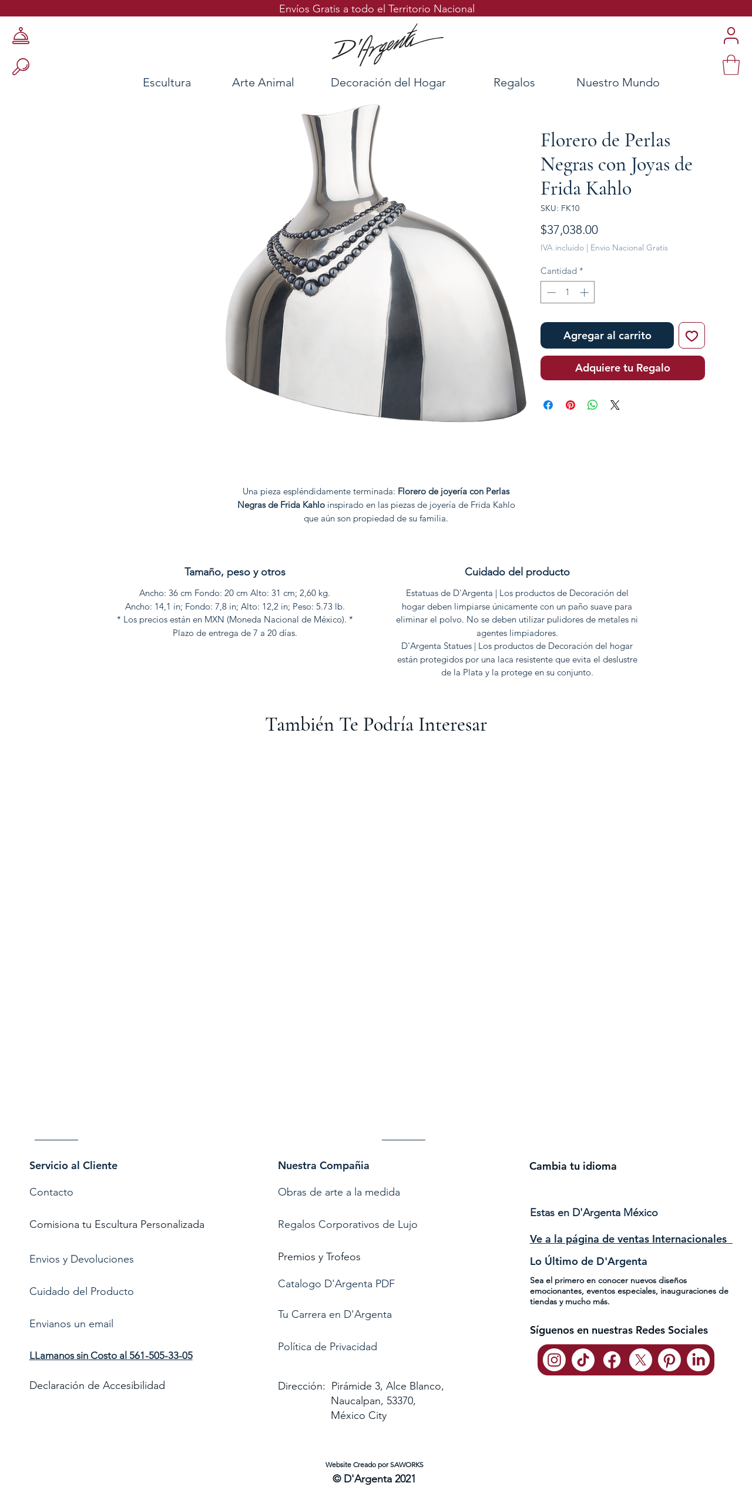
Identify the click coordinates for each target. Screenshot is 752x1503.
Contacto (52, 1192)
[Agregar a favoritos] (692, 335)
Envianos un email (71, 1323)
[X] (640, 1359)
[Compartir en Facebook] (548, 405)
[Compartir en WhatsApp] (593, 405)
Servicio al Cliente (73, 1165)
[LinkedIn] (698, 1359)
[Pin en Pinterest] (570, 405)
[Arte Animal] (263, 82)
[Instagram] (554, 1359)
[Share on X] (615, 405)
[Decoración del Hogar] (388, 82)
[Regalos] (514, 82)
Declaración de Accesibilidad (97, 1385)
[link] (731, 65)
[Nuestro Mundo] (633, 82)
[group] (376, 950)
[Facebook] (611, 1359)
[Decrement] (550, 292)
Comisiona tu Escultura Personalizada (116, 1224)
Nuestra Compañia (324, 1165)
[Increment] (585, 292)
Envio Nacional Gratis (629, 247)
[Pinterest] (669, 1359)
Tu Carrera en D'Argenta (335, 1314)
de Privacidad (344, 1346)
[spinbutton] (568, 292)
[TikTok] (583, 1359)
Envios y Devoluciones (81, 1259)
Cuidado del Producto (81, 1291)
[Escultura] (135, 82)
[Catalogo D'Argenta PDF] (373, 1284)
